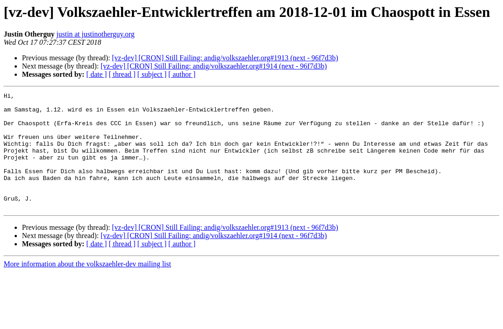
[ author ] (182, 74)
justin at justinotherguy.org (96, 34)
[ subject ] (152, 74)
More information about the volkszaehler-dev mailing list (87, 287)
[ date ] (96, 74)
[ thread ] (122, 74)
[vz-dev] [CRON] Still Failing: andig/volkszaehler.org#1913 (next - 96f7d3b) (225, 58)
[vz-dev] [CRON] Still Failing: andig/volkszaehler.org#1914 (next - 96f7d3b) (213, 66)
